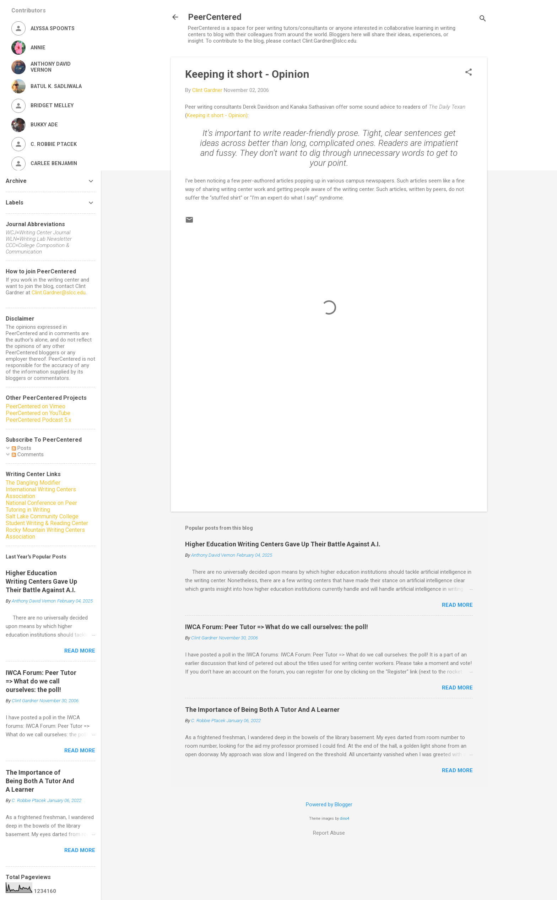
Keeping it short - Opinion (247, 74)
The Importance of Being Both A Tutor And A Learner (262, 709)
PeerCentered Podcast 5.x (38, 419)
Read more (457, 605)
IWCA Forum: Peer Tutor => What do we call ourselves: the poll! (276, 627)
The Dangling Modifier (33, 482)
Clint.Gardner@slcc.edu (59, 292)
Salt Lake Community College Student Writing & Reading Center (47, 520)
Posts (21, 448)
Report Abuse (329, 833)
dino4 (344, 818)
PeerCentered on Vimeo (35, 406)
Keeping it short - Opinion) (217, 115)
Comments (28, 454)
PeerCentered (215, 17)
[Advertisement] (329, 445)
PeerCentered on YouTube (38, 413)
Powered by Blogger (329, 804)
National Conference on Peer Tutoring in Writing (41, 506)
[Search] (482, 19)
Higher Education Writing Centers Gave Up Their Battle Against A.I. (282, 544)
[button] (468, 73)
